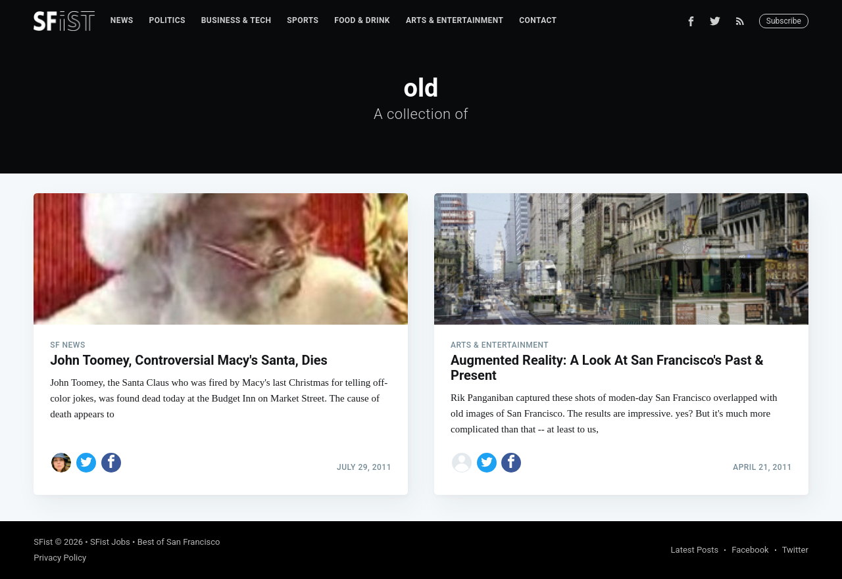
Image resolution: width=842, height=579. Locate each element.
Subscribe (783, 21)
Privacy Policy (60, 558)
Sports (302, 20)
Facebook (749, 550)
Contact (538, 20)
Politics (167, 20)
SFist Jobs (110, 542)
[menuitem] (122, 21)
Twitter (795, 550)
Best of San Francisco (178, 542)
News (122, 20)
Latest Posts (695, 550)
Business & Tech (236, 20)
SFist (43, 542)
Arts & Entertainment (454, 20)
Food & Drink (362, 20)
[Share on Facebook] (111, 463)
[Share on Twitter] (86, 463)
